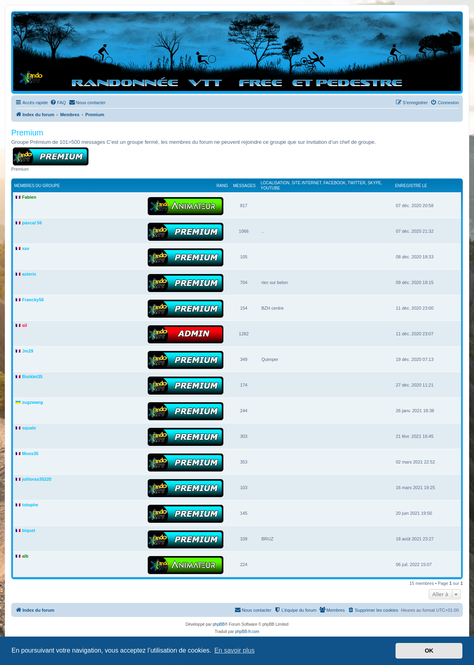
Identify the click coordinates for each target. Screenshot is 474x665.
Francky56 (33, 299)
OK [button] (429, 650)
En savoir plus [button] (234, 650)
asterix (29, 274)
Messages (244, 185)
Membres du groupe (37, 185)
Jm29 (27, 351)
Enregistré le (411, 185)
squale (29, 427)
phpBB (219, 624)
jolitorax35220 (36, 479)
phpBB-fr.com (247, 631)
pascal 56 (32, 222)
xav (25, 248)
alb (25, 556)
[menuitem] (58, 102)
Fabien (29, 197)
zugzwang (32, 402)
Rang (222, 185)
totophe (30, 504)
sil (24, 325)
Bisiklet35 (32, 376)
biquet (28, 530)
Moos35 (30, 453)
